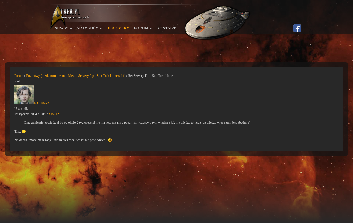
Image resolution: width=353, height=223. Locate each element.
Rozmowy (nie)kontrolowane (45, 76)
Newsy (62, 28)
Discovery (117, 28)
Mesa (71, 76)
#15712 (54, 114)
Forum (141, 28)
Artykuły (87, 28)
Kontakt (166, 28)
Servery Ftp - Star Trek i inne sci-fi (101, 76)
